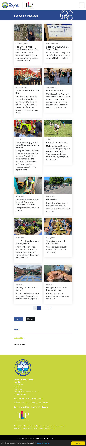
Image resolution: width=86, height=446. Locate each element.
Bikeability (51, 199)
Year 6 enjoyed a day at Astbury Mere (27, 242)
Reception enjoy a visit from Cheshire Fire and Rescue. (27, 145)
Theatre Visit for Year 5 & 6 (27, 91)
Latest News (19, 338)
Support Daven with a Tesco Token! (57, 48)
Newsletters (19, 344)
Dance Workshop (55, 90)
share (18, 319)
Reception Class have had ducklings (57, 288)
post (30, 319)
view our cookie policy (49, 443)
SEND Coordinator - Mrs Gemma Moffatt (31, 403)
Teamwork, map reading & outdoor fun (27, 48)
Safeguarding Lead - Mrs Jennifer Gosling (31, 407)
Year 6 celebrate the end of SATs (56, 242)
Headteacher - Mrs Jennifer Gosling (28, 399)
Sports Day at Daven (56, 142)
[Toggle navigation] (82, 5)
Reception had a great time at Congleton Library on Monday (27, 202)
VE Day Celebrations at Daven (27, 288)
